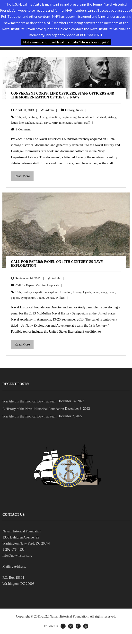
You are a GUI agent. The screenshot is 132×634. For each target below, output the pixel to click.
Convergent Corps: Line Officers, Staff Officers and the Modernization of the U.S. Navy (62, 95)
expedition (40, 292)
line (21, 122)
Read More (22, 176)
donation (54, 117)
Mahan (29, 122)
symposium (28, 297)
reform (78, 122)
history (111, 117)
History (69, 110)
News (79, 110)
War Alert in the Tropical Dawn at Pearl (29, 401)
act (24, 117)
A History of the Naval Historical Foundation (33, 409)
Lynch (87, 292)
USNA (50, 297)
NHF (55, 122)
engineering (69, 117)
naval (38, 122)
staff (87, 122)
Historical (99, 117)
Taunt (40, 297)
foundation (85, 117)
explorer (53, 292)
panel (111, 292)
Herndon (65, 292)
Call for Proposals (47, 285)
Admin (49, 110)
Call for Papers (25, 285)
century (32, 117)
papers (15, 297)
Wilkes (60, 297)
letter (14, 122)
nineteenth (65, 122)
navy (47, 122)
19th (18, 117)
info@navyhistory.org (17, 555)
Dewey (43, 117)
